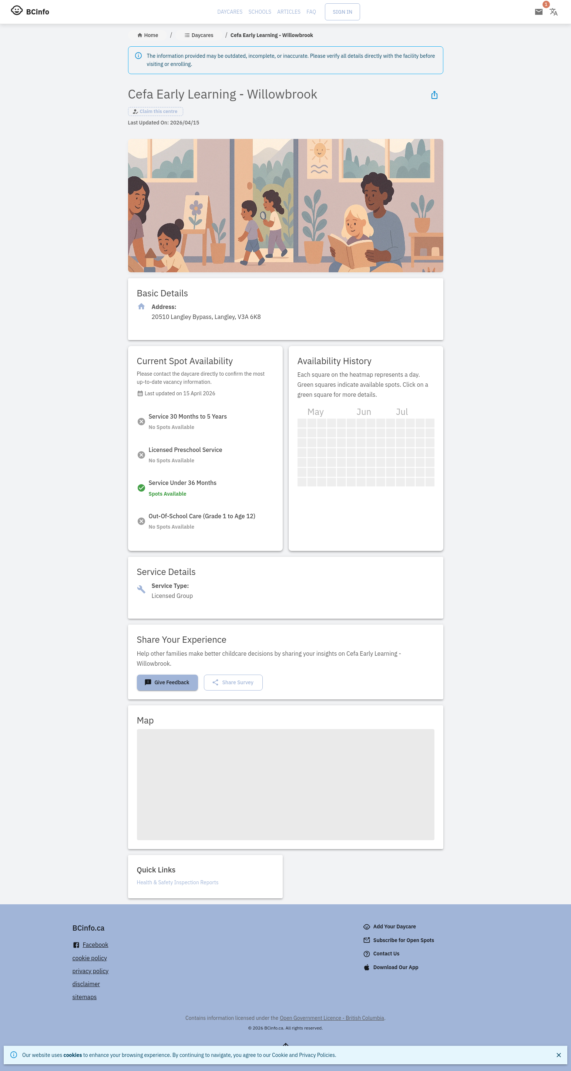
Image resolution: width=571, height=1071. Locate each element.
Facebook (90, 945)
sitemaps (85, 997)
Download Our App (392, 967)
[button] (156, 111)
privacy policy (91, 971)
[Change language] (553, 11)
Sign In (342, 12)
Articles (288, 12)
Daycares (229, 12)
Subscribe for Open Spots (399, 940)
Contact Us (382, 954)
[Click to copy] (206, 317)
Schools (259, 12)
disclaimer (86, 984)
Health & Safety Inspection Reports (178, 882)
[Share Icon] (434, 95)
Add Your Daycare (390, 927)
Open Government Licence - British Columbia (332, 1018)
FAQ (311, 12)
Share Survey (232, 682)
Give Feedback (166, 682)
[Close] (558, 1055)
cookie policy (90, 958)
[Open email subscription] (538, 11)
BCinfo (37, 12)
